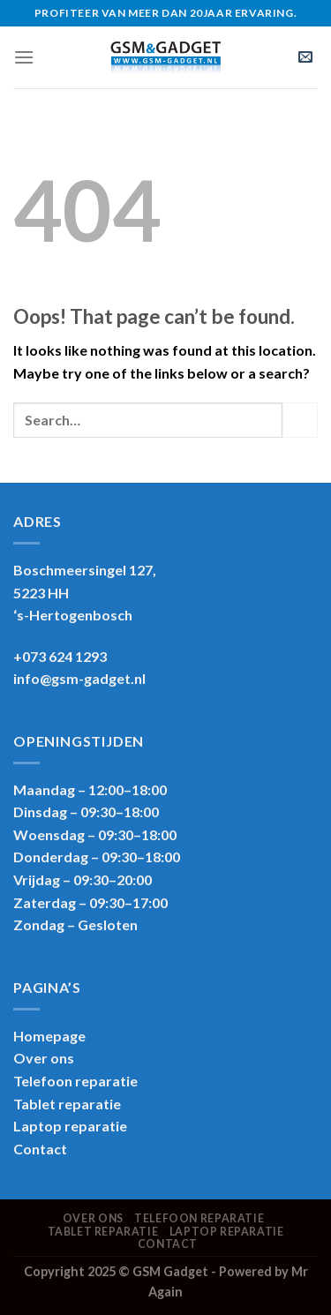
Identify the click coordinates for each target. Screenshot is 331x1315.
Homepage (49, 1035)
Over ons (43, 1057)
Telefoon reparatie (75, 1080)
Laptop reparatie (226, 1231)
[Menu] (23, 57)
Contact (40, 1148)
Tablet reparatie (67, 1103)
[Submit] (300, 419)
